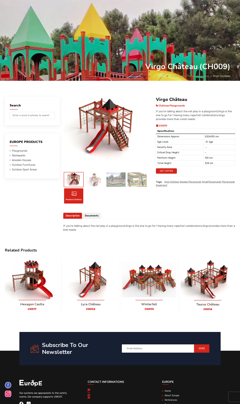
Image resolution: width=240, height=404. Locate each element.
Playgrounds (50, 7)
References (164, 7)
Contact (182, 7)
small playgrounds (211, 182)
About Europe (172, 397)
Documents (93, 217)
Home (152, 76)
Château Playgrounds (195, 76)
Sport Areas (145, 7)
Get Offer (166, 170)
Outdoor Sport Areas (24, 169)
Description (73, 217)
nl (222, 7)
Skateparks (70, 7)
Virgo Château (171, 182)
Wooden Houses (92, 7)
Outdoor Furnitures (119, 7)
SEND (200, 350)
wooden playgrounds (190, 182)
